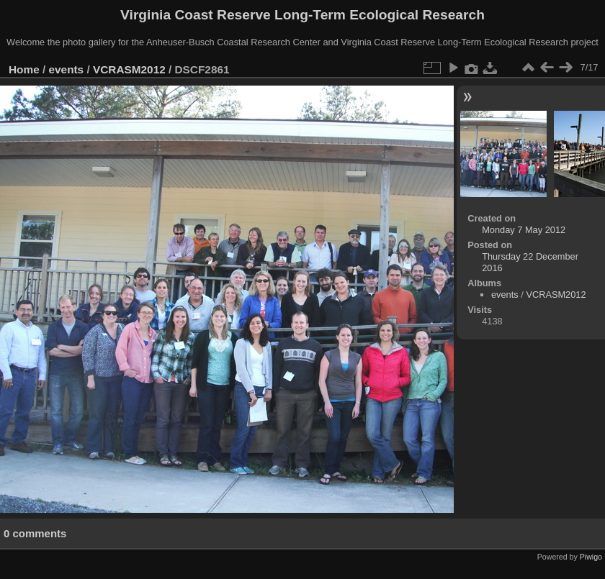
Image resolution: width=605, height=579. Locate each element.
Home (24, 69)
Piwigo (591, 556)
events (66, 69)
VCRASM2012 (129, 69)
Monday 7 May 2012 (523, 229)
